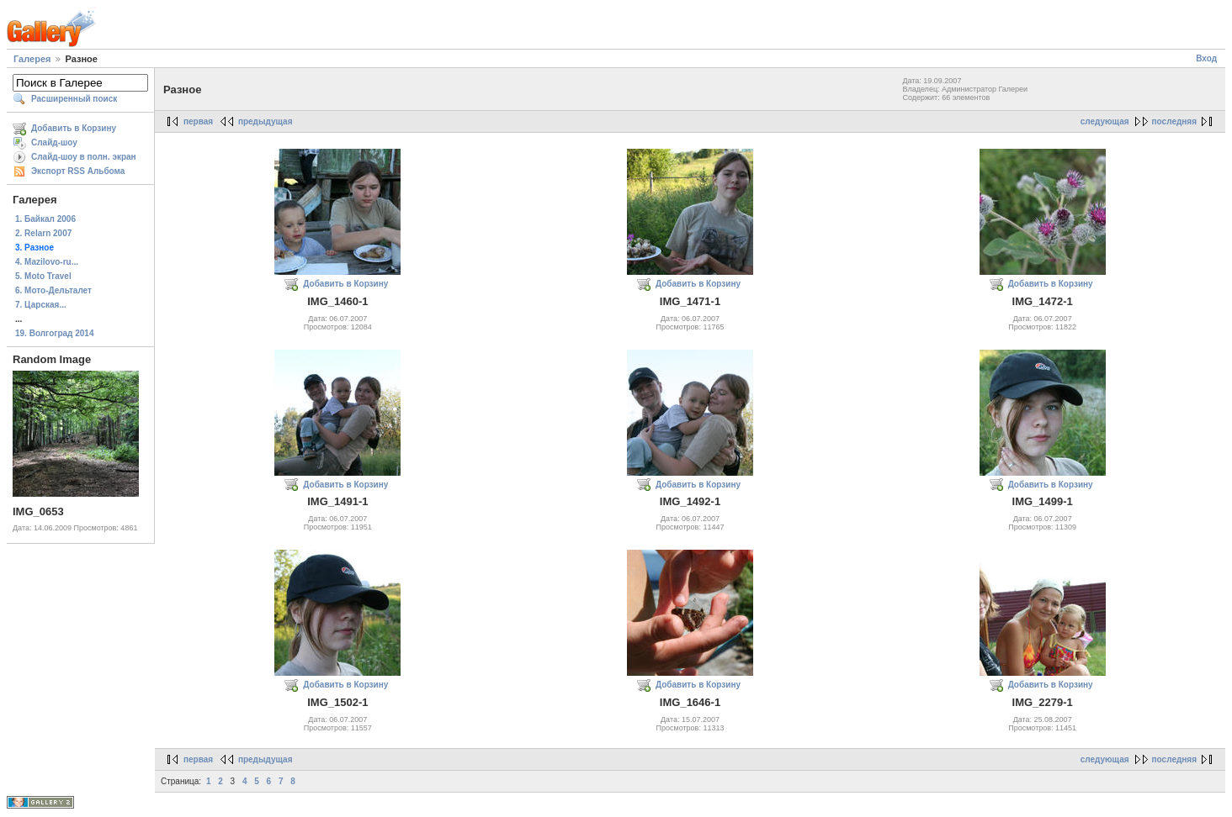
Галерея (31, 59)
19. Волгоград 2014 (54, 333)
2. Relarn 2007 (43, 233)
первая (198, 121)
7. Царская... (40, 304)
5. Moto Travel (43, 276)
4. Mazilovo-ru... (46, 261)
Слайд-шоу (54, 142)
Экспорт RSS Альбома (78, 171)
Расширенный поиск (74, 98)
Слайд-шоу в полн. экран (83, 156)
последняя (1174, 121)
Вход (1206, 58)
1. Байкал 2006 (45, 219)
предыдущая (265, 121)
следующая (1105, 121)
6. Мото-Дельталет (53, 290)
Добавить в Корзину (73, 128)
